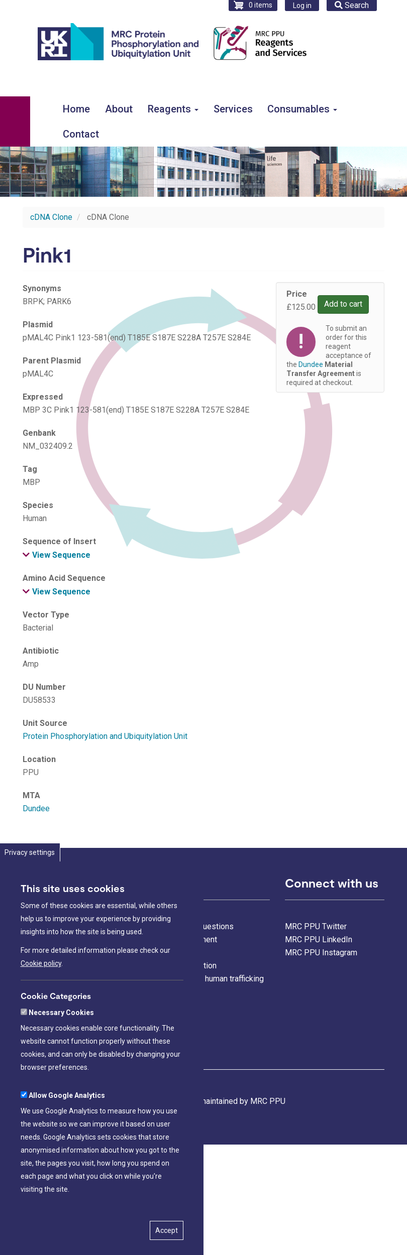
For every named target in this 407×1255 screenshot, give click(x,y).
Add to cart (343, 304)
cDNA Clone (51, 217)
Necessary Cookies (61, 1033)
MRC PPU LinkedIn (318, 939)
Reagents (173, 109)
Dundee (36, 808)
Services (233, 109)
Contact (81, 134)
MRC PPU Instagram (321, 952)
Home (76, 109)
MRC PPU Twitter (316, 926)
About (119, 109)
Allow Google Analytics (67, 1115)
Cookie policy (41, 984)
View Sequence (61, 555)
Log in (302, 6)
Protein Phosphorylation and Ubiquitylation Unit (105, 736)
